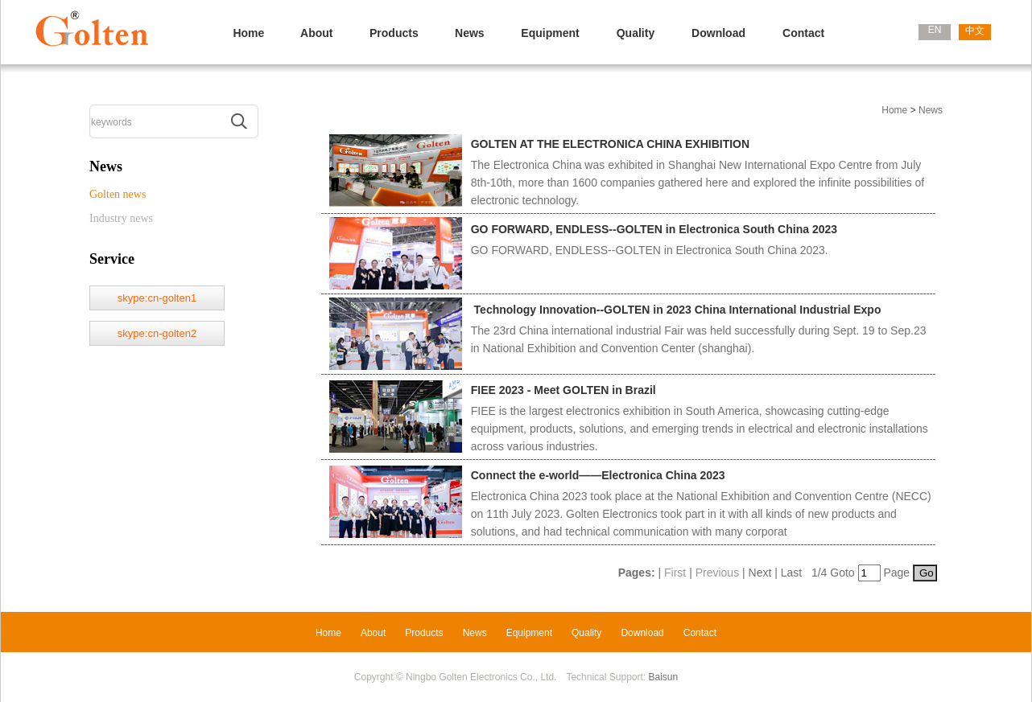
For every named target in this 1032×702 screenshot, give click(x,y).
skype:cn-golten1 (157, 298)
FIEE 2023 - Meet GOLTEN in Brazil (563, 390)
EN (935, 29)
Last (791, 572)
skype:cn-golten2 (157, 333)
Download (718, 33)
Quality (635, 33)
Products (394, 33)
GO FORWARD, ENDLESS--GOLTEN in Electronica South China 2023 (654, 229)
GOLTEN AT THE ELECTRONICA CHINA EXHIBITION (610, 144)
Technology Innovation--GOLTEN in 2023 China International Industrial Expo (676, 309)
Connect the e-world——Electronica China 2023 (598, 475)
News (470, 33)
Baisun (664, 677)
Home (248, 33)
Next (760, 572)
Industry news (121, 218)
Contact (803, 33)
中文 (975, 30)
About (316, 33)
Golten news (117, 194)
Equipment (550, 33)
